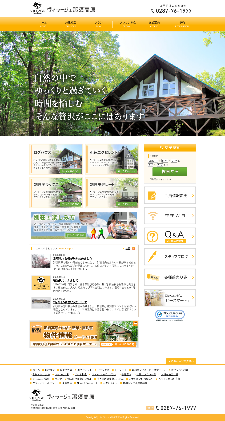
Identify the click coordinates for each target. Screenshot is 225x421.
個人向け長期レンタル (79, 378)
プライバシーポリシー (45, 383)
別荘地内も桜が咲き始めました (72, 258)
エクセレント (84, 370)
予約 (182, 24)
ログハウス (66, 370)
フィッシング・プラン (104, 374)
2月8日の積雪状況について (70, 302)
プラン (98, 24)
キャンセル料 (62, 374)
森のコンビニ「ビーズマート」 (149, 370)
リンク (58, 378)
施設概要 (70, 24)
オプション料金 (126, 24)
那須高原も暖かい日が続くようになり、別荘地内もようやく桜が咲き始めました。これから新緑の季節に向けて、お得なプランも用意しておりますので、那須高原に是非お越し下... (94, 265)
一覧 (128, 248)
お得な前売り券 (169, 374)
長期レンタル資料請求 (135, 383)
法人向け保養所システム (110, 378)
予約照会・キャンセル (160, 179)
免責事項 (67, 383)
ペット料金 (81, 374)
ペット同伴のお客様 (169, 378)
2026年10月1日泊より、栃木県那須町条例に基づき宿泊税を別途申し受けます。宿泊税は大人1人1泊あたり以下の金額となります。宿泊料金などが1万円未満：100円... (94, 287)
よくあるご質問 (41, 378)
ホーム (43, 24)
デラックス (103, 370)
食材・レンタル (41, 374)
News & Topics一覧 (87, 383)
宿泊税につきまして (65, 280)
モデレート (121, 370)
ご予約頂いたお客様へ (141, 378)
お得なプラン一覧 (146, 374)
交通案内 (154, 24)
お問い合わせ (110, 383)
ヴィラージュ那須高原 (109, 417)
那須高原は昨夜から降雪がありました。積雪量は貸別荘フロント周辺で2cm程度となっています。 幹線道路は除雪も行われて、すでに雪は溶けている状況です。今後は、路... (94, 309)
